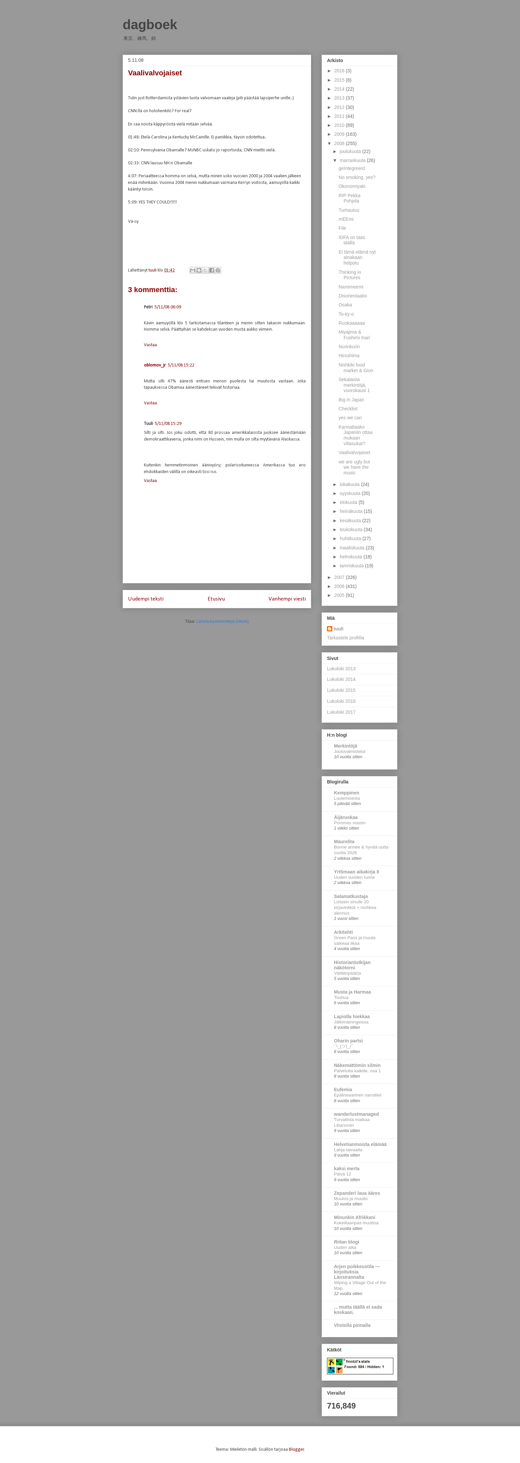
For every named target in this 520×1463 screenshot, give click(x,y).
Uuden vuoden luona (354, 877)
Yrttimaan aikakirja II (356, 871)
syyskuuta (350, 493)
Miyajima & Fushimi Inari (354, 334)
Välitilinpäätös (347, 973)
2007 (340, 577)
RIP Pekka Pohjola (349, 198)
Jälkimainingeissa (351, 1021)
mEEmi (346, 219)
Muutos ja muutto (351, 1198)
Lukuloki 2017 (341, 712)
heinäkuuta (351, 511)
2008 (340, 143)
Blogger (296, 1449)
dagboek (150, 24)
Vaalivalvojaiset (354, 452)
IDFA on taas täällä (352, 240)
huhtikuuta (351, 538)
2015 (340, 80)
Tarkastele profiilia (345, 637)
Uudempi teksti (145, 599)
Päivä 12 (342, 1174)
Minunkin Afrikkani (354, 1217)
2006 (340, 586)
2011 (340, 116)
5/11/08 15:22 (181, 365)
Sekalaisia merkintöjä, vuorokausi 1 (354, 385)
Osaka (345, 304)
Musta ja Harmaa (352, 992)
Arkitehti (343, 932)
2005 (340, 595)
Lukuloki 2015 (341, 690)
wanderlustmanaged (356, 1114)
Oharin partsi (348, 1040)
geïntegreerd (352, 168)
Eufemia (343, 1089)
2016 (340, 70)
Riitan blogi (346, 1242)
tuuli (339, 628)
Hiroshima (349, 355)
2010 (340, 125)
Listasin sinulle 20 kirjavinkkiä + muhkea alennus (355, 907)
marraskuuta (353, 160)
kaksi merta (346, 1168)
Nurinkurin (349, 346)
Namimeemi (351, 286)
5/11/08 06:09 (168, 307)
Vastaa (150, 345)
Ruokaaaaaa (352, 323)
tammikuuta (352, 565)
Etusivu (216, 599)
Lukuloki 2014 (341, 679)
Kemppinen (346, 792)
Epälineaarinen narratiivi (357, 1095)
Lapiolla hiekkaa (352, 1016)
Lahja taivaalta (348, 1149)
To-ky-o (346, 314)
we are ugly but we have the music (354, 467)
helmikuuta (351, 556)
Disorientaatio (353, 295)
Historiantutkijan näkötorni (352, 965)
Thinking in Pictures (350, 275)
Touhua (341, 997)
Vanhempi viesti (287, 599)
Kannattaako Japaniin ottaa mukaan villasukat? (355, 435)
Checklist (348, 408)
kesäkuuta (351, 520)
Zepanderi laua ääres (357, 1193)
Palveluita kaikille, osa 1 (357, 1070)
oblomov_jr (155, 365)
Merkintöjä (345, 746)
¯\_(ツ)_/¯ (344, 1046)
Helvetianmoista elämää (360, 1144)
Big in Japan (351, 399)
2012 (340, 107)
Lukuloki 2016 (341, 701)
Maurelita (344, 841)
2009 (340, 134)
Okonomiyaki (352, 186)
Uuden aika (345, 1247)
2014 (340, 89)
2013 (340, 98)
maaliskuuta (353, 547)
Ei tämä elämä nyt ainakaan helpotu (357, 257)
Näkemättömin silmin (357, 1065)
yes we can (350, 417)
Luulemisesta (347, 798)
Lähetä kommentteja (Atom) (222, 621)
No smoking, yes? (357, 177)
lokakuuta (350, 484)
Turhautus (349, 210)
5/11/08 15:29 (168, 423)
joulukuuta (351, 151)
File (342, 228)
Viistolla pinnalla (352, 1325)
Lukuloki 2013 (341, 668)
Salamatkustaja (351, 896)
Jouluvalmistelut (349, 751)
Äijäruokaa (346, 817)
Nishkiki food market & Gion (356, 367)
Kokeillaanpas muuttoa (356, 1222)
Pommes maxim (349, 822)
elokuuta (349, 502)
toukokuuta (351, 529)
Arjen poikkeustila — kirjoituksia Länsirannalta (357, 1272)
